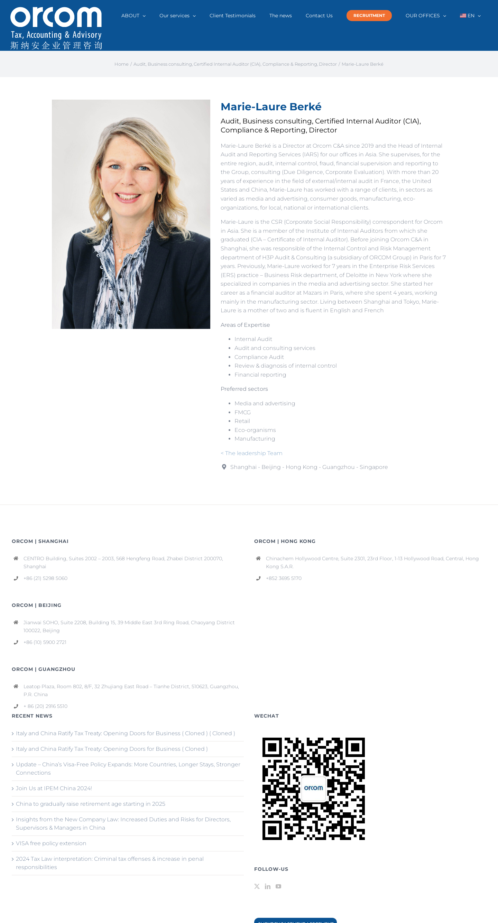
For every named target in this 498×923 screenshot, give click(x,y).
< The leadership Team (252, 453)
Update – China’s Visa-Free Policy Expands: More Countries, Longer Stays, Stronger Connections (128, 768)
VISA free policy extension (51, 843)
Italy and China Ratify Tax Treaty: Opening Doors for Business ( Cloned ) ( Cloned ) (125, 733)
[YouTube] (278, 886)
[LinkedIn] (267, 886)
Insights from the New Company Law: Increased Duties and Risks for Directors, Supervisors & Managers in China (123, 823)
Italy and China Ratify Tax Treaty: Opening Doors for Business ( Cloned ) (112, 749)
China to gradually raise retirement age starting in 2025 (90, 804)
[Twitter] (257, 886)
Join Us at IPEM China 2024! (54, 788)
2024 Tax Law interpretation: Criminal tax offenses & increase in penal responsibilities (110, 863)
